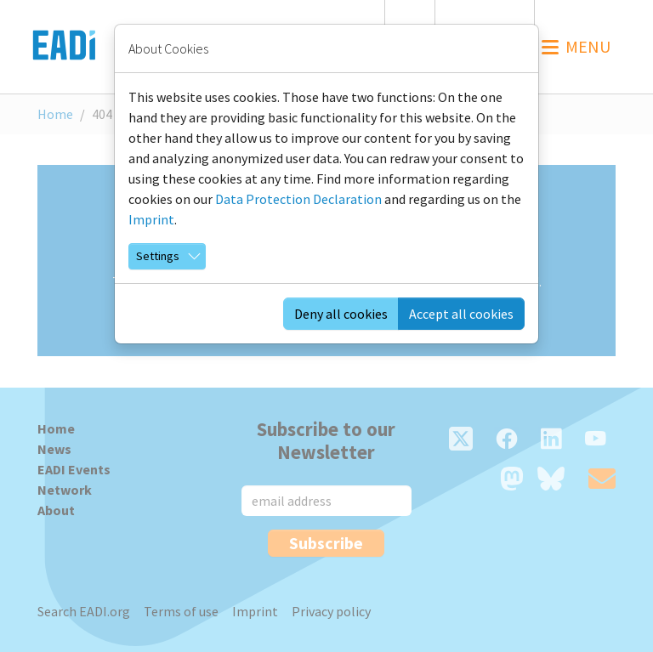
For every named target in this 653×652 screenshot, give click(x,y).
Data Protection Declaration (298, 198)
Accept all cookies (461, 313)
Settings (157, 256)
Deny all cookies (341, 313)
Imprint (151, 219)
